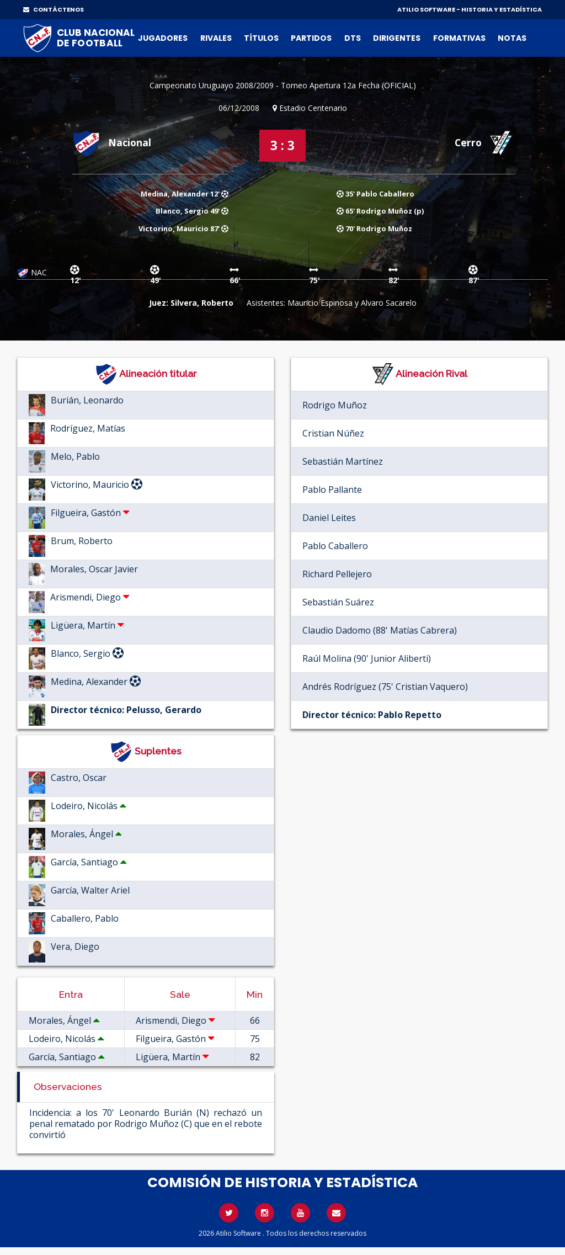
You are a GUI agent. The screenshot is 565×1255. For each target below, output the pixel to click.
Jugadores (163, 38)
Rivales (216, 38)
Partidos (311, 38)
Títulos (261, 38)
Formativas (459, 38)
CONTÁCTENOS (53, 9)
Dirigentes (396, 38)
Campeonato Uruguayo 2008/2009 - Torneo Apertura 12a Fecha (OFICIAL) (283, 85)
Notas (512, 38)
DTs (352, 38)
